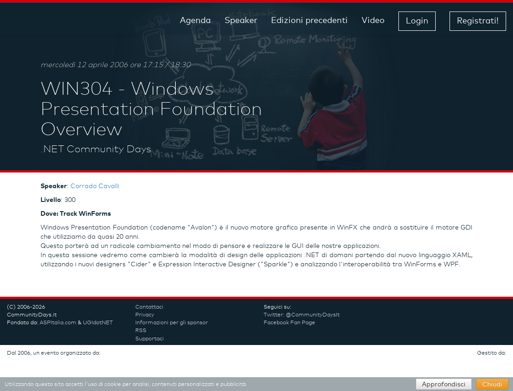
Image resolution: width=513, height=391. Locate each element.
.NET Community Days (95, 149)
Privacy (144, 315)
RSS (140, 331)
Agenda (195, 21)
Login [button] (417, 21)
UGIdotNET (98, 323)
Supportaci (149, 339)
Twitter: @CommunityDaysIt (302, 315)
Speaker (241, 21)
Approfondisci (444, 384)
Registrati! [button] (478, 21)
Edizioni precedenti (309, 21)
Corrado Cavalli (94, 186)
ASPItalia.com (58, 323)
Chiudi (492, 384)
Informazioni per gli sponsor (171, 323)
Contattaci (149, 307)
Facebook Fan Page (289, 323)
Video (373, 21)
